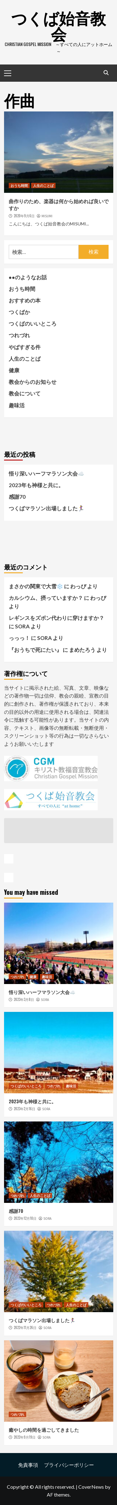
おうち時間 (19, 185)
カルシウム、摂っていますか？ (46, 598)
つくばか (19, 312)
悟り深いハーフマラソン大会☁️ (46, 473)
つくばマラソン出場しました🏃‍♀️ (46, 508)
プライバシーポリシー (69, 1465)
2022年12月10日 (25, 1218)
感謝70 (17, 496)
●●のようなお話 (28, 277)
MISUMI (46, 216)
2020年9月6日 (24, 215)
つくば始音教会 (58, 25)
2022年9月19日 (25, 1437)
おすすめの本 (25, 300)
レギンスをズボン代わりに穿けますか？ (56, 618)
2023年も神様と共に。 (36, 485)
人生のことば (43, 185)
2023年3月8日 (24, 999)
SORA (45, 999)
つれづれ (19, 335)
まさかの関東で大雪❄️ (36, 586)
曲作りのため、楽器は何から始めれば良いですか (59, 204)
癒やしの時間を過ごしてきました (44, 1429)
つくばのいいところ (32, 323)
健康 (14, 370)
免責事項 (28, 1465)
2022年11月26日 (25, 1327)
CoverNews (91, 1487)
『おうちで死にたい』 (35, 650)
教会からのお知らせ (32, 382)
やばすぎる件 (25, 347)
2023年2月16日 (24, 1108)
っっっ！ (19, 638)
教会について (25, 393)
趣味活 (17, 405)
